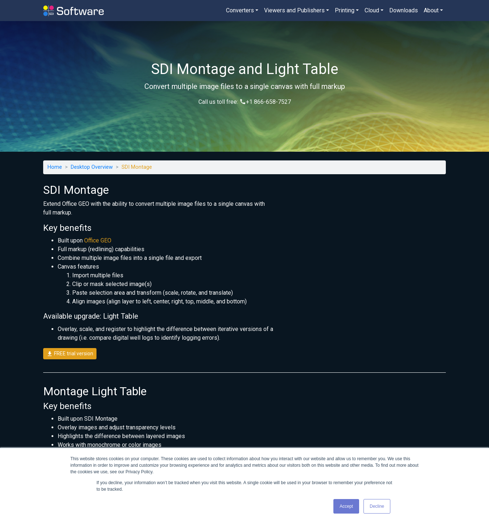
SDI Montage (76, 190)
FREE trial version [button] (69, 354)
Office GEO (97, 240)
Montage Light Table (95, 391)
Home (55, 167)
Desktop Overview (92, 167)
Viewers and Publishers (294, 10)
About (431, 10)
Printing (344, 10)
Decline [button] (377, 506)
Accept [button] (346, 506)
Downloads (403, 10)
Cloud (372, 10)
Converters (240, 10)
